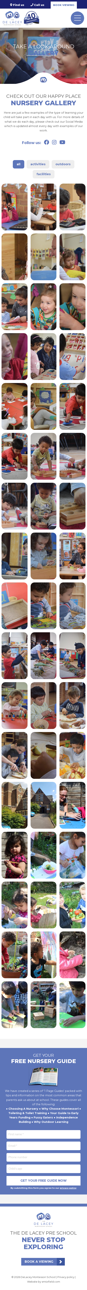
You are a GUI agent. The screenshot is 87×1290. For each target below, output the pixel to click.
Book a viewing (39, 1261)
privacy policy (68, 1188)
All (18, 164)
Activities (38, 164)
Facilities (44, 174)
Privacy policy (65, 1277)
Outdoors (63, 164)
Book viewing (63, 5)
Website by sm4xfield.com (43, 1281)
